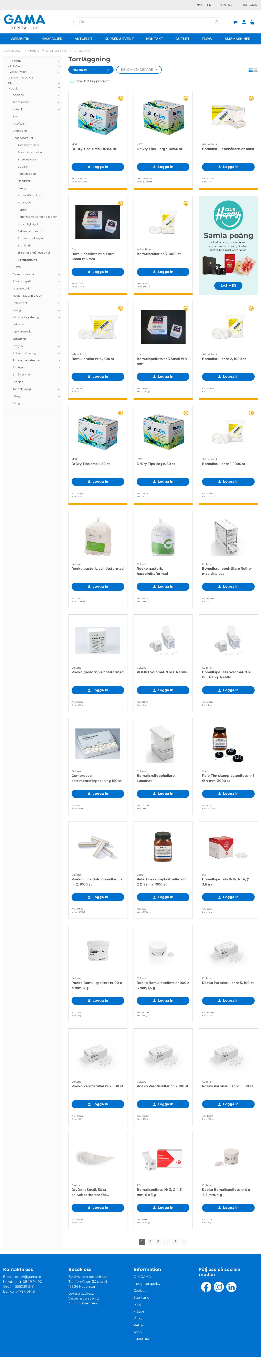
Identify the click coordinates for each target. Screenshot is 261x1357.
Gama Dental (12, 50)
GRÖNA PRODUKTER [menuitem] (21, 77)
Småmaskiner (237, 39)
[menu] (32, 232)
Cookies (140, 1291)
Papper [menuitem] (23, 209)
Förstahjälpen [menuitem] (27, 173)
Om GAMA (249, 5)
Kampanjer (52, 39)
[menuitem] (32, 61)
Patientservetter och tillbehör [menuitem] (37, 216)
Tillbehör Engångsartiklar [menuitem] (34, 252)
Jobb (138, 1332)
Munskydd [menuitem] (24, 202)
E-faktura (141, 1339)
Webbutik (20, 39)
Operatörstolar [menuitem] (22, 331)
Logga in (100, 167)
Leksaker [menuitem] (19, 324)
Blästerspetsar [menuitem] (27, 159)
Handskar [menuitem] (24, 180)
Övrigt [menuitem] (17, 403)
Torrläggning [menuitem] (27, 259)
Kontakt (226, 5)
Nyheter (204, 5)
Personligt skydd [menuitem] (29, 224)
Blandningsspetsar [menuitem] (30, 152)
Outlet (182, 39)
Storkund (141, 1298)
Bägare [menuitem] (23, 166)
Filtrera (79, 70)
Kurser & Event (119, 39)
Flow (207, 39)
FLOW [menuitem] (17, 267)
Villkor (139, 1318)
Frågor (139, 1311)
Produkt (33, 50)
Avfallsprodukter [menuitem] (28, 145)
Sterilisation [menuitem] (25, 245)
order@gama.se (28, 1277)
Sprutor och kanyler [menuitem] (31, 238)
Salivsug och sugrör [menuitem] (30, 231)
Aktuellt (84, 39)
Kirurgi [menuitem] (22, 188)
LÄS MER (228, 286)
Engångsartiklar (56, 50)
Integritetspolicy (147, 1284)
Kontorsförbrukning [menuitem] (30, 195)
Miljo (137, 1304)
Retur (138, 1325)
